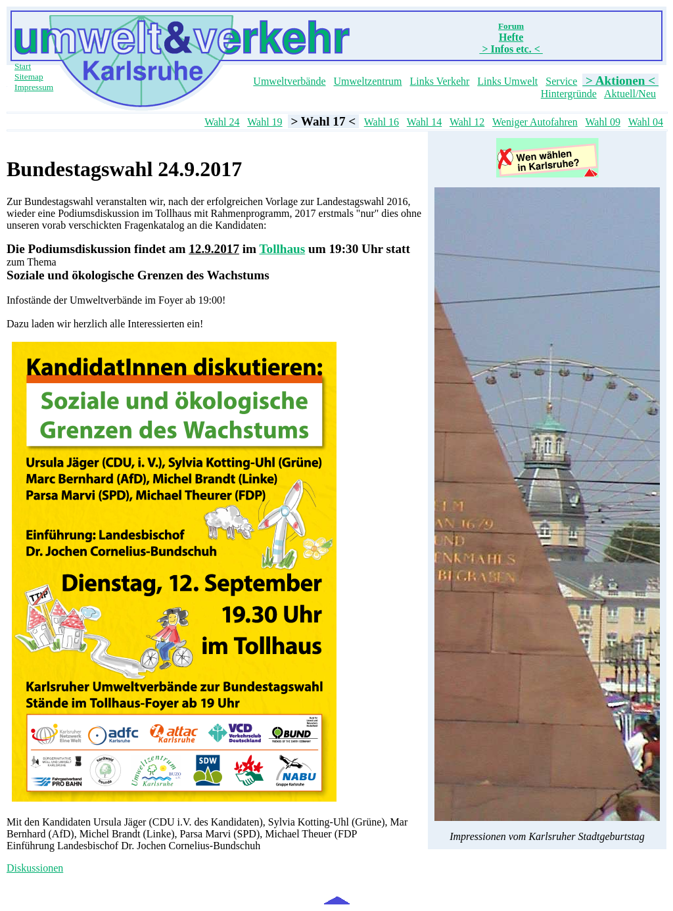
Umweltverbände (289, 81)
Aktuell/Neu (630, 93)
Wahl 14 (424, 122)
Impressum (33, 87)
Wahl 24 (221, 122)
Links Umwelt (507, 81)
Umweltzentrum (368, 81)
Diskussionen (35, 868)
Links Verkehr (440, 81)
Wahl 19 (264, 122)
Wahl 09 (603, 122)
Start (22, 66)
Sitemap (28, 77)
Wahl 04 (645, 122)
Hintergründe (569, 93)
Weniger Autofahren (535, 122)
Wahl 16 (381, 122)
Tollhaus (283, 249)
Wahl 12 (467, 122)
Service (561, 81)
